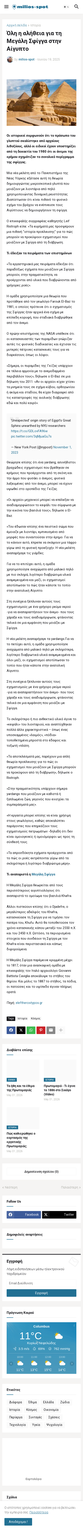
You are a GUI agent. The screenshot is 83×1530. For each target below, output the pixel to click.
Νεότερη (11, 1187)
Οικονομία (51, 1409)
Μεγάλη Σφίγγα (43, 874)
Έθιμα (32, 1402)
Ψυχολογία (54, 1425)
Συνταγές (35, 1417)
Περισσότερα (38, 1512)
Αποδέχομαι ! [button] (18, 1522)
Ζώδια (64, 1402)
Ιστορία (35, 25)
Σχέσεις (54, 1417)
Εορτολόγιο (34, 1479)
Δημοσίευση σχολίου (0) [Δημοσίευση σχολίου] (41, 1171)
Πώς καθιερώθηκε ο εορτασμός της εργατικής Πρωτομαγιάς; (21, 1140)
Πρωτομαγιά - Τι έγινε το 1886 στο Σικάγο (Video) (59, 1090)
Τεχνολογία (17, 1425)
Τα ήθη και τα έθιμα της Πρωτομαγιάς (21, 1088)
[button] (6, 7)
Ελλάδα (48, 1402)
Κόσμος (36, 1018)
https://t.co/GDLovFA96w (29, 431)
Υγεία (36, 1425)
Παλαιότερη (69, 1187)
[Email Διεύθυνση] (41, 1283)
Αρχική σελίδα (17, 25)
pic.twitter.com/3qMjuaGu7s (31, 436)
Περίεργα (15, 1417)
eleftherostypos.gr (29, 1003)
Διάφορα (15, 1402)
